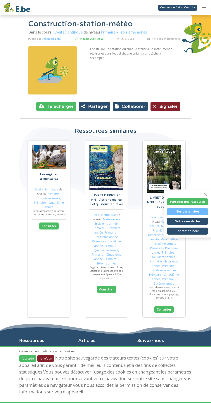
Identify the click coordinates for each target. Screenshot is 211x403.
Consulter (49, 226)
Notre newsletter (187, 221)
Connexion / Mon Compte (177, 7)
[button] (130, 106)
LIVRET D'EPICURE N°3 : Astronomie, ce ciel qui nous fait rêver (106, 200)
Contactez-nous (187, 231)
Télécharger (56, 106)
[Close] (206, 194)
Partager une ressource (187, 201)
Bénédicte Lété (51, 39)
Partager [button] (94, 106)
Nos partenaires (187, 211)
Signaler (165, 106)
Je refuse (46, 358)
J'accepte (28, 358)
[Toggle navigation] (204, 7)
